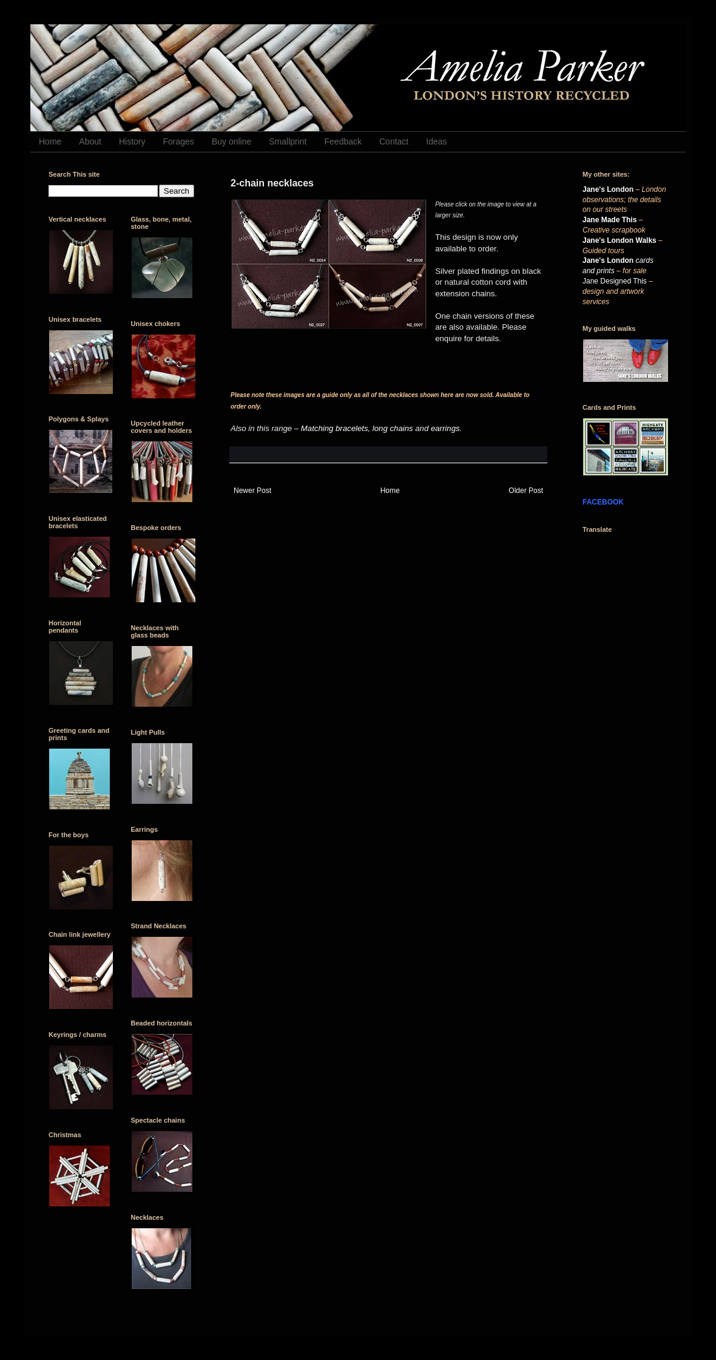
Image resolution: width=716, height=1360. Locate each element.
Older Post (525, 490)
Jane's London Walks (620, 240)
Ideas (436, 141)
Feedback (343, 141)
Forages (178, 141)
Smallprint (287, 141)
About (90, 141)
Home (50, 141)
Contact (393, 141)
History (132, 141)
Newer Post (252, 490)
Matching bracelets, (335, 428)
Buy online (231, 141)
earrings (445, 428)
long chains (393, 428)
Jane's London (608, 189)
